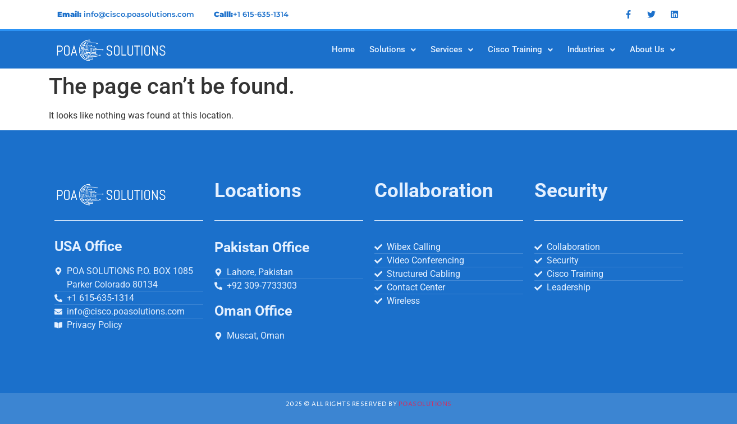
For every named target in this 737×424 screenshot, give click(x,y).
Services (452, 49)
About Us (652, 49)
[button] (392, 49)
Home (343, 49)
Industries (591, 49)
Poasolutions (425, 404)
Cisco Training (520, 49)
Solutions (392, 49)
